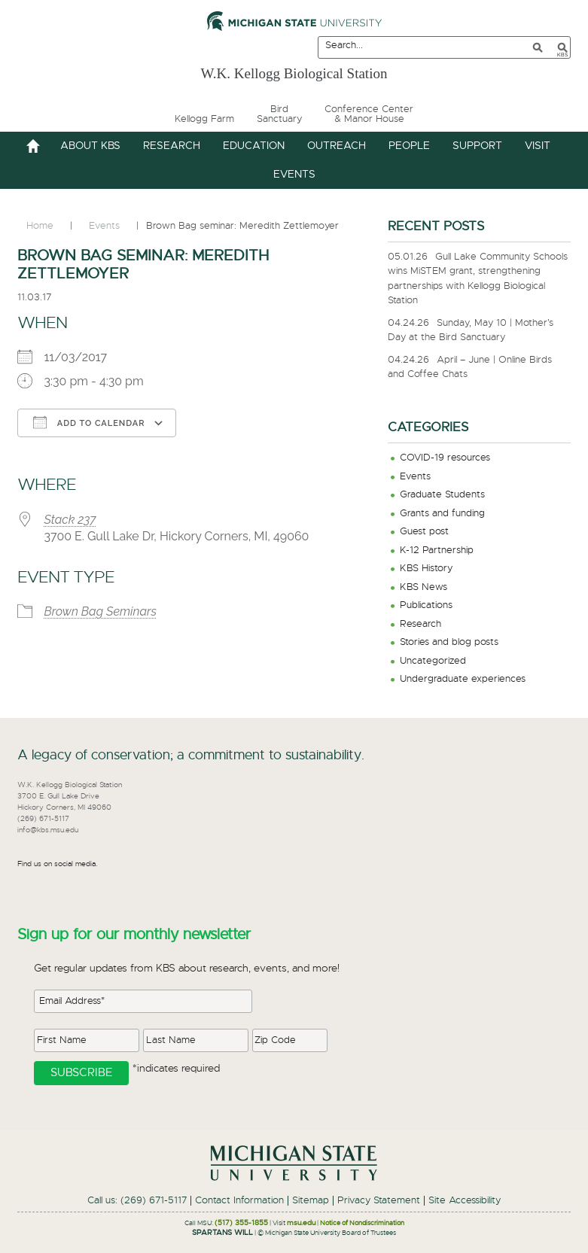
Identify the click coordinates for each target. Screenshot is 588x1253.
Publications (426, 605)
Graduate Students (442, 495)
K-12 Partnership (437, 550)
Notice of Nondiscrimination (362, 1223)
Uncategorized (433, 661)
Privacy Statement (378, 1201)
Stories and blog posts (449, 642)
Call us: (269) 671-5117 (137, 1201)
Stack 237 (70, 519)
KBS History (426, 568)
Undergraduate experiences (463, 679)
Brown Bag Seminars (100, 611)
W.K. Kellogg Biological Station (294, 70)
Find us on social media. (57, 864)
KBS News (423, 587)
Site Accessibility (464, 1201)
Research (420, 624)
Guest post (424, 532)
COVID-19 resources (445, 458)
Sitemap (310, 1201)
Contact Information (239, 1201)
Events (415, 477)
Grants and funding (442, 514)
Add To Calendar (89, 422)
